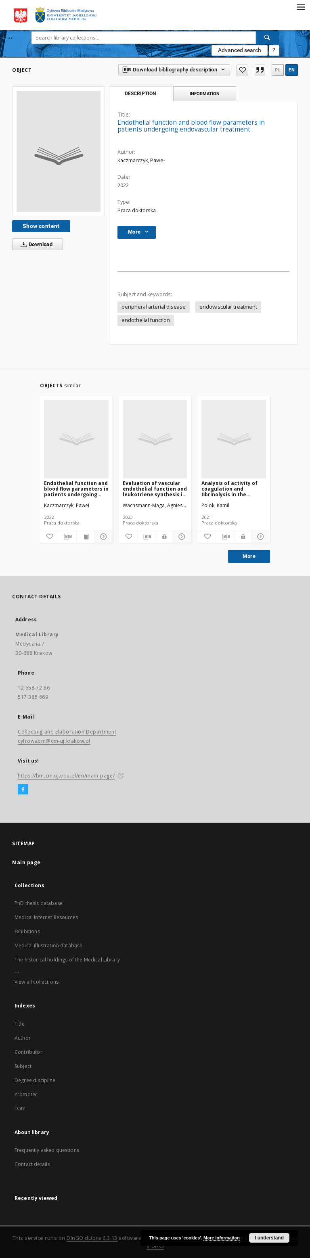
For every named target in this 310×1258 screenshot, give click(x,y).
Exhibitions (27, 931)
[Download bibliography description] (67, 536)
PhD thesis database (39, 903)
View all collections (37, 981)
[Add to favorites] (242, 70)
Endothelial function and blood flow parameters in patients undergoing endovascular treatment (76, 489)
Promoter (26, 1094)
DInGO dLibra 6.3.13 (92, 1238)
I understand (269, 1238)
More (249, 556)
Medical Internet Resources (46, 917)
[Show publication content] (85, 536)
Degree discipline (35, 1080)
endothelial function (145, 320)
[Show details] (102, 536)
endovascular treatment (228, 306)
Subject (23, 1066)
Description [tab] (140, 93)
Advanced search (239, 50)
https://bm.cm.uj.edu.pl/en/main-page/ (66, 775)
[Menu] (300, 6)
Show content (41, 226)
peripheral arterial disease (153, 306)
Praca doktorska (136, 210)
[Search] (267, 37)
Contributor (28, 1052)
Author (23, 1037)
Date (20, 1108)
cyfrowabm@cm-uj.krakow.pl (54, 741)
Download (34, 244)
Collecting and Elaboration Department (67, 731)
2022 (123, 185)
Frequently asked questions (47, 1150)
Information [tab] (205, 93)
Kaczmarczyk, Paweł (141, 160)
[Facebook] (23, 789)
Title (20, 1023)
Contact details (32, 1164)
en (292, 70)
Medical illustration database (48, 945)
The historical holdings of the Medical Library (67, 959)
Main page (26, 862)
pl (278, 70)
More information (221, 1237)
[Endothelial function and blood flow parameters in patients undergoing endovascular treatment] (76, 439)
